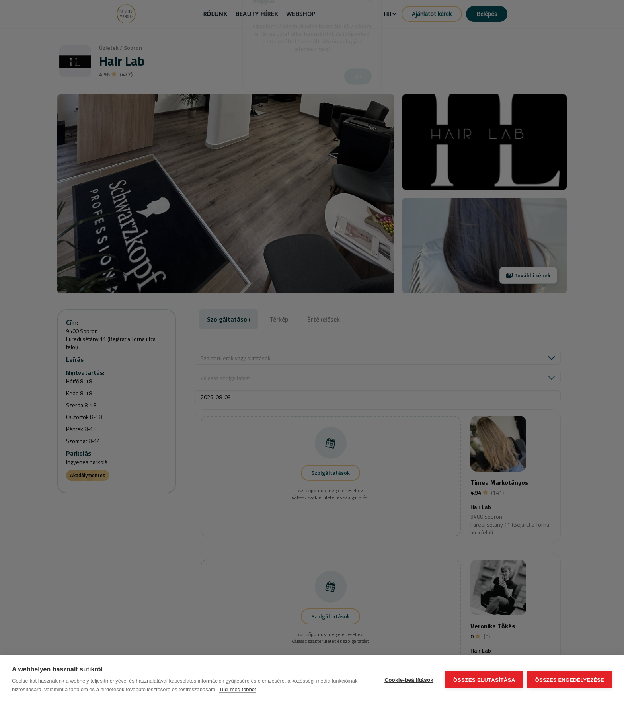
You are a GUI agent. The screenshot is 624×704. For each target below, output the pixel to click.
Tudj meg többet (237, 689)
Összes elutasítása (484, 680)
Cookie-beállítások (408, 680)
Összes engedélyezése (569, 680)
